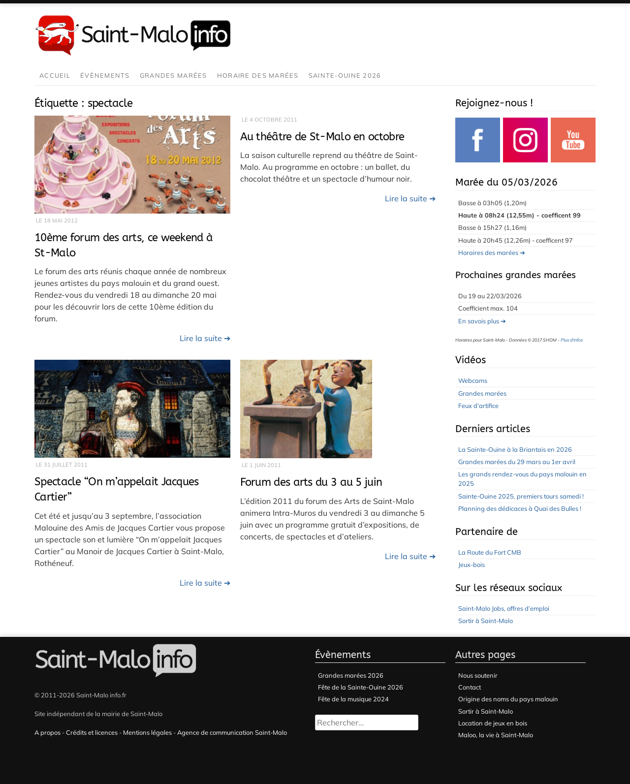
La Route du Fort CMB (489, 552)
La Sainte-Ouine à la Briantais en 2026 (515, 449)
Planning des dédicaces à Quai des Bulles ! (519, 508)
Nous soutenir (478, 675)
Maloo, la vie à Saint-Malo (495, 735)
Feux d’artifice (478, 405)
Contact (469, 687)
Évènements (105, 75)
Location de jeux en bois (492, 723)
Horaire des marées (258, 75)
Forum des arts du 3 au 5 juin (311, 482)
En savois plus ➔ (482, 321)
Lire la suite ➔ (205, 338)
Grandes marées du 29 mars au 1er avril (516, 462)
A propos (47, 732)
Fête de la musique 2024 (353, 699)
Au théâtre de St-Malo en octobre (322, 136)
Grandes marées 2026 (350, 675)
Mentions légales (147, 732)
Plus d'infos (572, 340)
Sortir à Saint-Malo (485, 621)
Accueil (54, 75)
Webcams (472, 380)
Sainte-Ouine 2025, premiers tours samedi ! (521, 496)
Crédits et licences (92, 732)
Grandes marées (173, 75)
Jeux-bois (471, 564)
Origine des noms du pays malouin (508, 699)
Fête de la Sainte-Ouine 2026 (360, 687)
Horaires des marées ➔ (491, 252)
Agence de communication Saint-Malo (232, 732)
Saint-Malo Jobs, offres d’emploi (503, 608)
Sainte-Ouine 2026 (345, 75)
